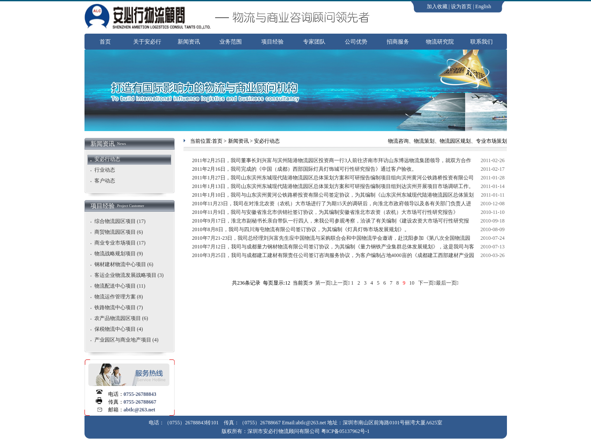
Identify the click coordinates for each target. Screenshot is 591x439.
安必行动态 (107, 159)
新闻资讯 (189, 41)
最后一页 (446, 283)
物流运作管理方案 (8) (118, 297)
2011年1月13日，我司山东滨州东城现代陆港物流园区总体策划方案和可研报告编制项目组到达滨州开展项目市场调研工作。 (333, 186)
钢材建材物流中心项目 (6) (123, 264)
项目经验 (272, 41)
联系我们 (481, 41)
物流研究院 (440, 41)
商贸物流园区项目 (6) (118, 232)
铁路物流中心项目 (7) (118, 307)
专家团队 (314, 41)
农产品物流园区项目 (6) (121, 318)
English (483, 6)
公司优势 (356, 41)
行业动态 (104, 170)
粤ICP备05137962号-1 (345, 431)
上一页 (340, 283)
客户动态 (104, 181)
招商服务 (398, 41)
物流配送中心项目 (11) (120, 286)
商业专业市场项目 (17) (120, 243)
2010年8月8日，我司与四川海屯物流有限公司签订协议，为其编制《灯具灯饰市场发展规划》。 (301, 229)
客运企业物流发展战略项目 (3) (129, 275)
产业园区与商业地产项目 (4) (126, 340)
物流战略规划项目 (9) (118, 254)
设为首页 (461, 6)
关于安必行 (147, 41)
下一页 (426, 283)
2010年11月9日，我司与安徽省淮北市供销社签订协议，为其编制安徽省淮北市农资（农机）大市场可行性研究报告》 (325, 212)
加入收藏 (437, 6)
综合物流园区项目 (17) (120, 221)
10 (411, 283)
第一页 (323, 283)
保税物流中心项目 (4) (118, 329)
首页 (105, 41)
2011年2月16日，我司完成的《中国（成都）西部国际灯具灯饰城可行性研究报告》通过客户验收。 (304, 169)
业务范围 (230, 41)
